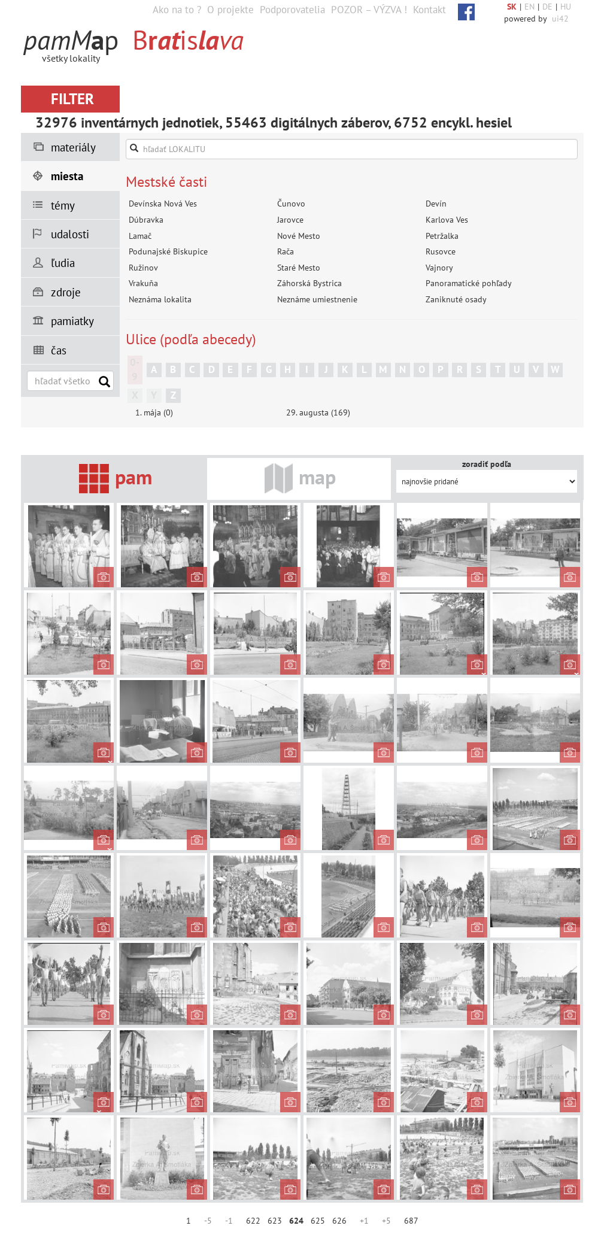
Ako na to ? (177, 9)
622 (253, 1220)
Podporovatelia (292, 9)
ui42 (560, 18)
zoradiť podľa (486, 464)
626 (339, 1220)
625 (318, 1220)
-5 (208, 1220)
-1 (229, 1220)
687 (411, 1220)
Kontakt (429, 9)
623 (275, 1220)
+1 (364, 1220)
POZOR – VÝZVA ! (369, 9)
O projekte (230, 9)
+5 (386, 1220)
